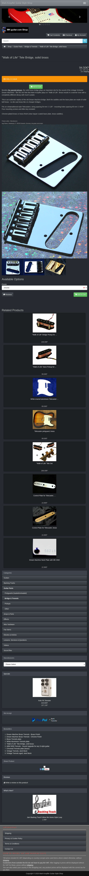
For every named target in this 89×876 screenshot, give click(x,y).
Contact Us (9, 849)
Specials (7, 674)
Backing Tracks (9, 583)
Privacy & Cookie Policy (13, 838)
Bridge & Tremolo (31, 47)
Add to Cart (36, 87)
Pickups (7, 604)
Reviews (7, 295)
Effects (6, 619)
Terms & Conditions (12, 844)
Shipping (8, 833)
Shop (10, 47)
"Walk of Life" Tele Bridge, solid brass (53, 47)
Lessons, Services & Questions (15, 640)
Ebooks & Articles (10, 635)
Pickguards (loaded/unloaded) (15, 593)
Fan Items (7, 630)
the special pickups (15, 90)
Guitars (6, 578)
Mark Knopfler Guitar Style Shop (17, 3)
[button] (8, 16)
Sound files (8, 650)
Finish (4, 284)
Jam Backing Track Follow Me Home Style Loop (44, 817)
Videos (6, 645)
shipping (86, 71)
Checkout (67, 35)
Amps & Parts (9, 614)
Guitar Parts (18, 47)
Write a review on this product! (17, 783)
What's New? (8, 791)
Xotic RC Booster (44, 700)
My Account (80, 35)
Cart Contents (53, 35)
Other (6, 609)
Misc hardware (9, 624)
